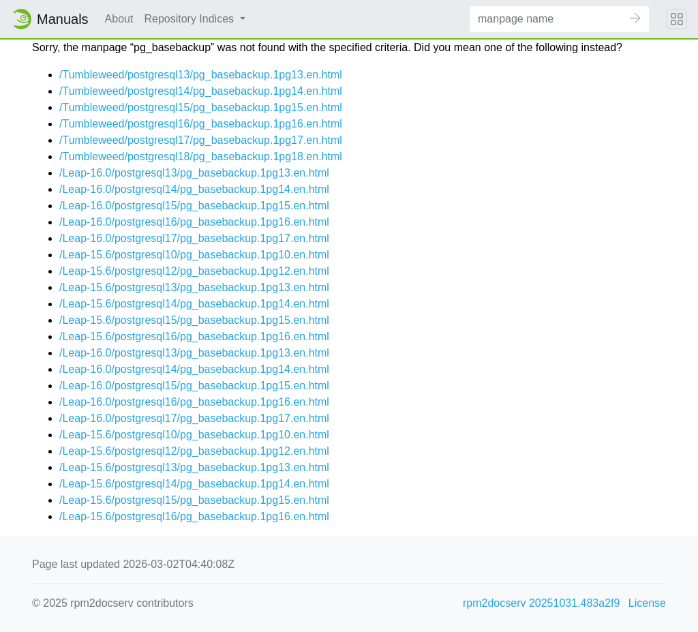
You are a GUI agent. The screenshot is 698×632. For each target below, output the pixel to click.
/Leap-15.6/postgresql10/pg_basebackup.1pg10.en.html (194, 254)
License (647, 603)
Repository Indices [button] (190, 19)
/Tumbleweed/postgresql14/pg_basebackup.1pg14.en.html (200, 91)
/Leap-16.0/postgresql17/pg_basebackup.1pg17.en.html (194, 238)
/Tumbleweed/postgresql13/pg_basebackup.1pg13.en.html (200, 74)
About (119, 19)
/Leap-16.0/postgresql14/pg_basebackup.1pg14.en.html (194, 189)
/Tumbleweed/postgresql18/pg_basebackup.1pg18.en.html (200, 156)
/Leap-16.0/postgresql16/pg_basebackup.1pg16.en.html (194, 222)
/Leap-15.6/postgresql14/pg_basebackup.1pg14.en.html (194, 304)
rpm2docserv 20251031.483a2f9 (541, 603)
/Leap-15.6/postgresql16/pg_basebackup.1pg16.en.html (194, 336)
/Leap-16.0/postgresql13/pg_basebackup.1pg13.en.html (194, 173)
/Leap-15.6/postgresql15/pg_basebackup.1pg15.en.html (194, 320)
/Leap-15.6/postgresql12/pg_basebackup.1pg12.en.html (194, 271)
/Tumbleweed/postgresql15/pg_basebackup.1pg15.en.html (200, 107)
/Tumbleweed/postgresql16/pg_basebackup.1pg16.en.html (200, 124)
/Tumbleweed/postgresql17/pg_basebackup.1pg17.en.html (200, 140)
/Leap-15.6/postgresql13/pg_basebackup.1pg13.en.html (194, 287)
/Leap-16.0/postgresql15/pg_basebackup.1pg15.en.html (194, 205)
